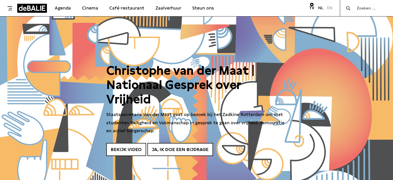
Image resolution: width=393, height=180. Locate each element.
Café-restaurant (126, 7)
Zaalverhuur (168, 7)
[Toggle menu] (10, 8)
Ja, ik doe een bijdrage (180, 149)
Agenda (63, 7)
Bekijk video (126, 149)
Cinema (90, 7)
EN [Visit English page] (329, 8)
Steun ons (203, 7)
